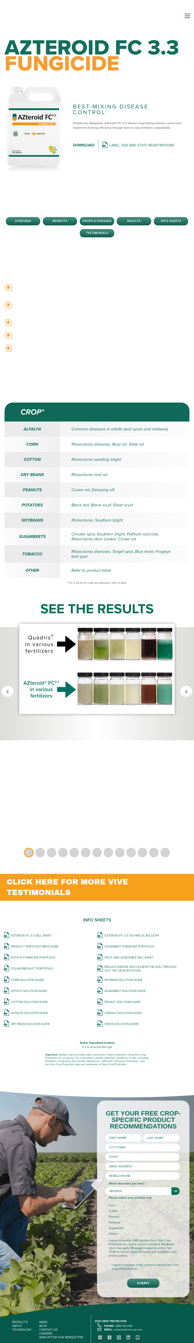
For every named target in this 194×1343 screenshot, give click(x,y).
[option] (97, 679)
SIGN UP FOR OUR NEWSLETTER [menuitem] (61, 1309)
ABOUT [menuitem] (17, 1297)
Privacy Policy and (91, 1330)
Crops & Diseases (97, 221)
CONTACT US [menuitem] (48, 1301)
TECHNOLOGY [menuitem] (22, 1301)
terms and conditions (157, 1223)
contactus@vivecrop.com (127, 1301)
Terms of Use (113, 1330)
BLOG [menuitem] (43, 1297)
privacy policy (118, 1227)
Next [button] (185, 692)
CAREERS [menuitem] (45, 1305)
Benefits (60, 221)
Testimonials (97, 233)
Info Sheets (170, 221)
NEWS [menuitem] (43, 1294)
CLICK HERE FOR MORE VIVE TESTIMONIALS (67, 887)
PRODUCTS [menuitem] (20, 1294)
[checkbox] (142, 1191)
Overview (23, 221)
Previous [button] (8, 692)
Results (134, 221)
